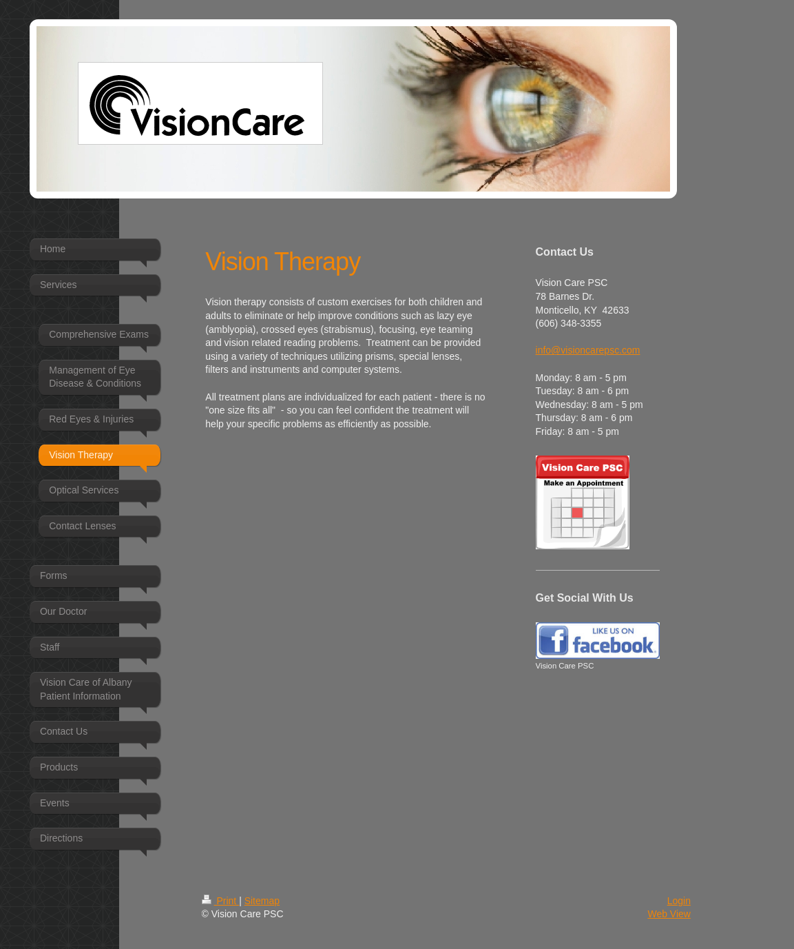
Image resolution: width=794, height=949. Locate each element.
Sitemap (262, 900)
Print (221, 900)
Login (679, 900)
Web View (669, 913)
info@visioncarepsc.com (588, 350)
